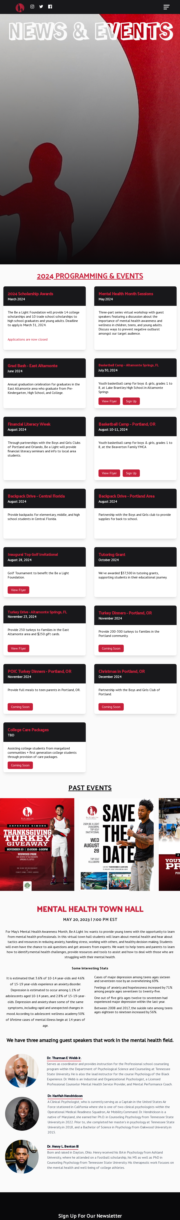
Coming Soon (111, 648)
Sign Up (131, 401)
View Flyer (109, 401)
